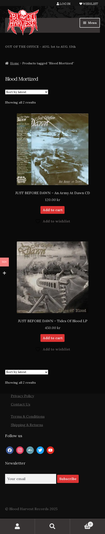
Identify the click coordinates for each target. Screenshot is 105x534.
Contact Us (20, 404)
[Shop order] (26, 92)
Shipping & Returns (27, 425)
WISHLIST (88, 4)
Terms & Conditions (28, 416)
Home (14, 63)
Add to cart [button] (53, 210)
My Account (17, 526)
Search (52, 526)
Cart (81, 523)
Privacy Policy (22, 396)
